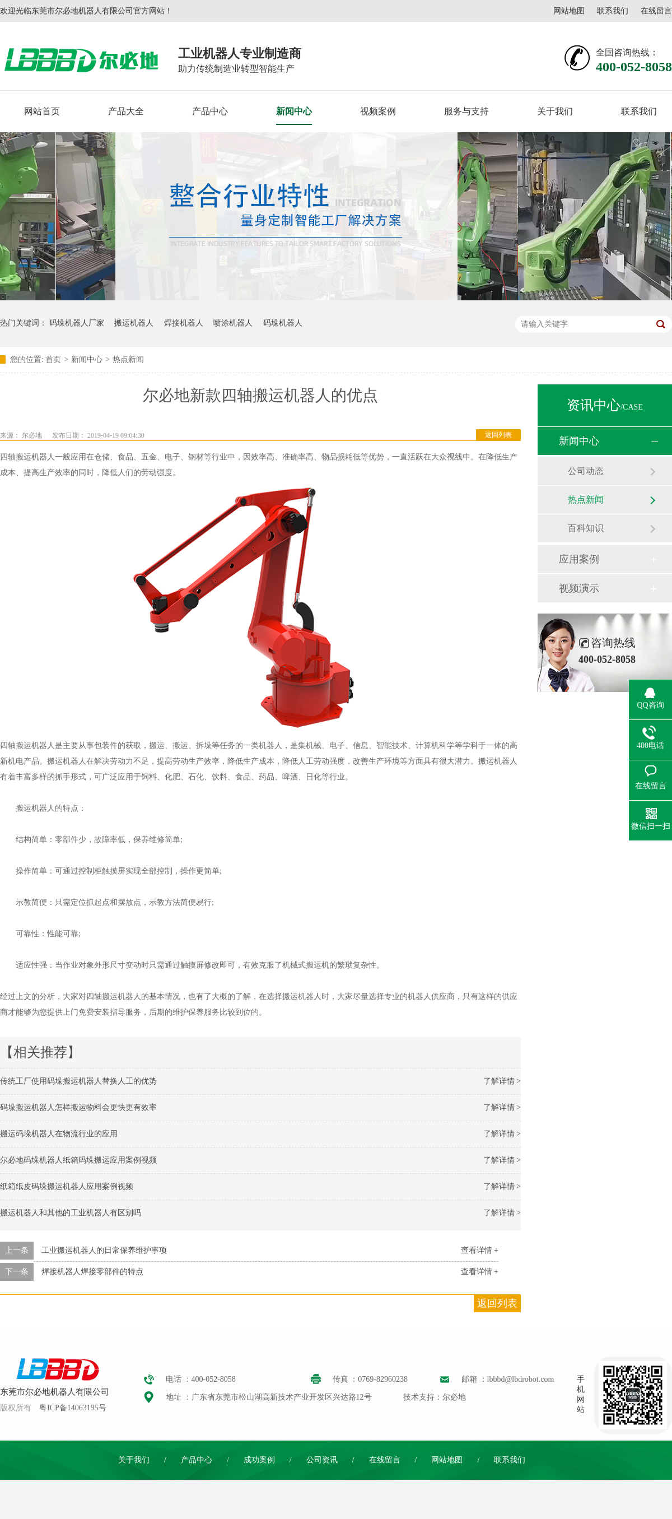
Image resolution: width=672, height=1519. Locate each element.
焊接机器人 (183, 323)
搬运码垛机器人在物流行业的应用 (59, 1134)
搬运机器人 (133, 323)
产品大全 (126, 111)
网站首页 (42, 111)
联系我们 (612, 11)
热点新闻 (128, 359)
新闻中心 (294, 111)
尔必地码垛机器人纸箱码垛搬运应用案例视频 (78, 1160)
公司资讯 (322, 1460)
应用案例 (579, 559)
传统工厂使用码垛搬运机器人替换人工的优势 (78, 1081)
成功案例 (259, 1460)
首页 (53, 359)
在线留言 (656, 11)
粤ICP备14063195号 (72, 1408)
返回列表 (498, 435)
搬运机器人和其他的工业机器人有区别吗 (70, 1213)
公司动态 (586, 471)
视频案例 (378, 111)
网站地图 (569, 11)
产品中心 (210, 111)
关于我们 (555, 111)
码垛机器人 (282, 323)
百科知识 (586, 528)
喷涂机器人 (233, 323)
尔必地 (32, 435)
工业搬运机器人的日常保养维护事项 (104, 1250)
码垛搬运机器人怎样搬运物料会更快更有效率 (78, 1107)
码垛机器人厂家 (76, 323)
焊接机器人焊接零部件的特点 (92, 1271)
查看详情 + (479, 1250)
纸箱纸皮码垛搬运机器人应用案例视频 (66, 1186)
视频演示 (579, 588)
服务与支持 (466, 111)
